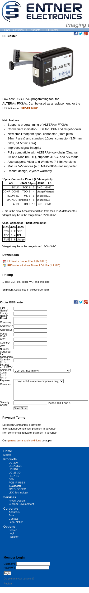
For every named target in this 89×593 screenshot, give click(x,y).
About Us (14, 512)
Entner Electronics (12, 30)
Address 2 (6, 329)
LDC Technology (18, 492)
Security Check (4, 403)
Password (9, 567)
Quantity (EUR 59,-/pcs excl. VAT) (6, 363)
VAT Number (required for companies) (7, 351)
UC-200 (13, 462)
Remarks (5, 384)
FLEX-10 (14, 475)
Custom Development (21, 503)
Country (5, 342)
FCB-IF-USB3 (17, 482)
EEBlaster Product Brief (27, 261)
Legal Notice (16, 522)
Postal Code (3, 335)
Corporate (10, 508)
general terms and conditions (24, 440)
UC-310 (13, 469)
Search (13, 530)
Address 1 (6, 326)
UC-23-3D (15, 472)
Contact (13, 518)
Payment (5, 380)
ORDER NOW (29, 108)
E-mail (4, 318)
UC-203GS (15, 465)
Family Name (4, 314)
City (2, 338)
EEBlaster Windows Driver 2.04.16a (33, 265)
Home (7, 451)
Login (12, 533)
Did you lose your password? (19, 578)
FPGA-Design (17, 500)
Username (10, 563)
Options (9, 526)
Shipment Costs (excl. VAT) (5, 373)
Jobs (11, 515)
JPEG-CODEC (17, 489)
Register (14, 536)
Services (9, 497)
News (7, 455)
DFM (11, 479)
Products (35, 30)
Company (5, 322)
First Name (4, 309)
